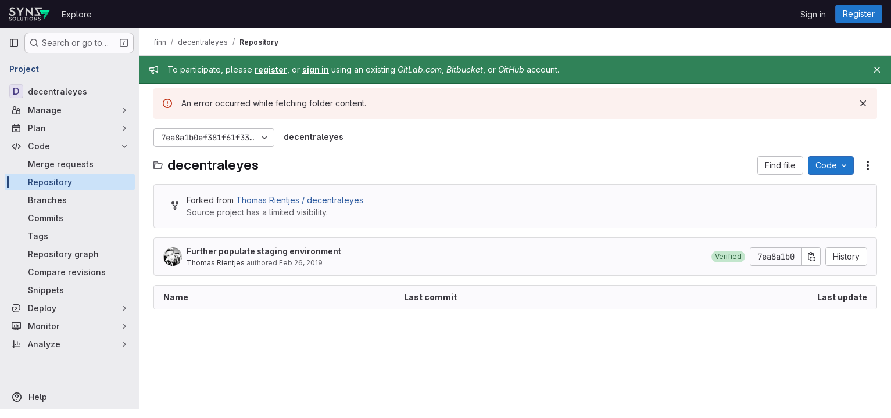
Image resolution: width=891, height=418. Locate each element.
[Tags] (70, 236)
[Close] (877, 70)
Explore (77, 14)
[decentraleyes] (70, 91)
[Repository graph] (70, 254)
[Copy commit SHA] (811, 256)
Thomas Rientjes (216, 262)
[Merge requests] (70, 164)
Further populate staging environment (264, 251)
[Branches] (70, 200)
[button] (728, 256)
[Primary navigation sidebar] (14, 43)
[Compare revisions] (70, 272)
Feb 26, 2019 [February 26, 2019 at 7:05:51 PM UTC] (301, 262)
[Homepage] (29, 14)
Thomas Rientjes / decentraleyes (299, 200)
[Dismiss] (863, 103)
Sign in (813, 14)
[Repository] (70, 182)
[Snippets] (70, 290)
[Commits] (70, 218)
